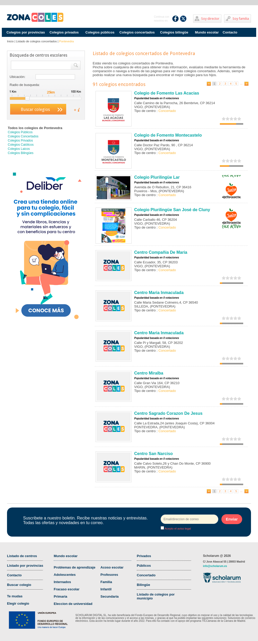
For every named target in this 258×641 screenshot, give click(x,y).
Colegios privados (64, 32)
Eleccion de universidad (73, 604)
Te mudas (15, 596)
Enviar (232, 519)
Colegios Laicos (19, 149)
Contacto (230, 32)
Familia (106, 582)
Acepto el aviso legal (177, 528)
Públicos (144, 565)
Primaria (60, 596)
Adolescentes (65, 575)
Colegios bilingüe (174, 32)
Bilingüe (143, 585)
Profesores (109, 575)
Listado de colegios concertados (36, 41)
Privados (144, 556)
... (241, 83)
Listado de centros (22, 556)
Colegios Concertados (23, 136)
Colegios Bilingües (20, 153)
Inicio (10, 41)
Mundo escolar (207, 32)
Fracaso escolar (66, 589)
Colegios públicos (99, 32)
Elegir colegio (18, 603)
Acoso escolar (112, 567)
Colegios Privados (20, 140)
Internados (62, 582)
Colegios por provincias (25, 32)
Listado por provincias (25, 565)
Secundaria (109, 596)
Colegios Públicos (20, 132)
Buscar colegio (19, 585)
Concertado (146, 575)
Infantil (106, 589)
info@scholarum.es (215, 566)
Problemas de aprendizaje (74, 567)
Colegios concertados (137, 32)
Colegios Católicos (20, 144)
